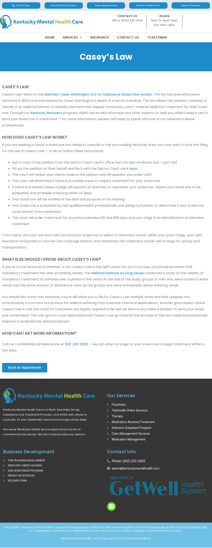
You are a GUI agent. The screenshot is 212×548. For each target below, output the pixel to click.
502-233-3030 (76, 344)
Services (72, 37)
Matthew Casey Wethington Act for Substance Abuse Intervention (97, 94)
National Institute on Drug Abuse (117, 273)
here (133, 168)
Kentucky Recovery (46, 112)
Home (49, 37)
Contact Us (128, 37)
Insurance (99, 37)
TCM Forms (157, 37)
